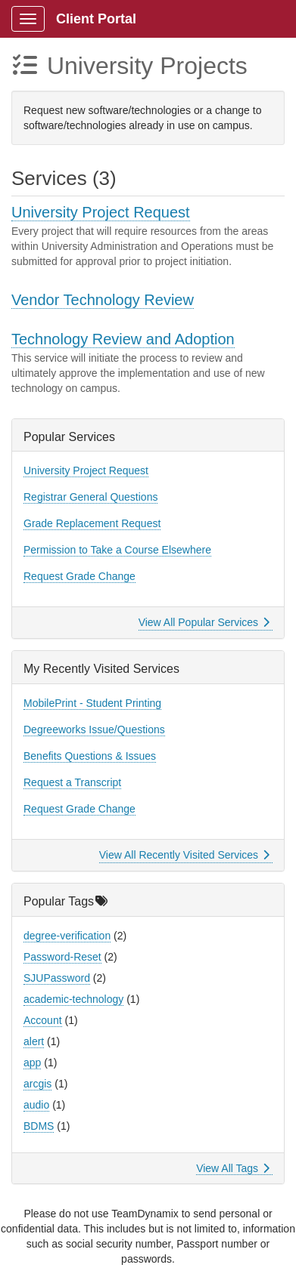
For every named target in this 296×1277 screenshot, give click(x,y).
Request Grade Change (79, 576)
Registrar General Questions (90, 497)
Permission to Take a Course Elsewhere (117, 550)
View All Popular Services (204, 622)
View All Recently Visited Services (184, 855)
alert (33, 1041)
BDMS (38, 1126)
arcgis (37, 1084)
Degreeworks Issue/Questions (94, 729)
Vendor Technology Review (102, 299)
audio (36, 1105)
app (32, 1062)
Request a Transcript (72, 782)
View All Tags (233, 1168)
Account (42, 1020)
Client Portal (96, 18)
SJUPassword (56, 978)
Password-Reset (62, 957)
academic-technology (73, 999)
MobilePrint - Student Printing (92, 703)
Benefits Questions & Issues (89, 756)
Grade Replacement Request (91, 523)
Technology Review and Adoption (123, 339)
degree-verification (67, 936)
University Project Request (100, 212)
